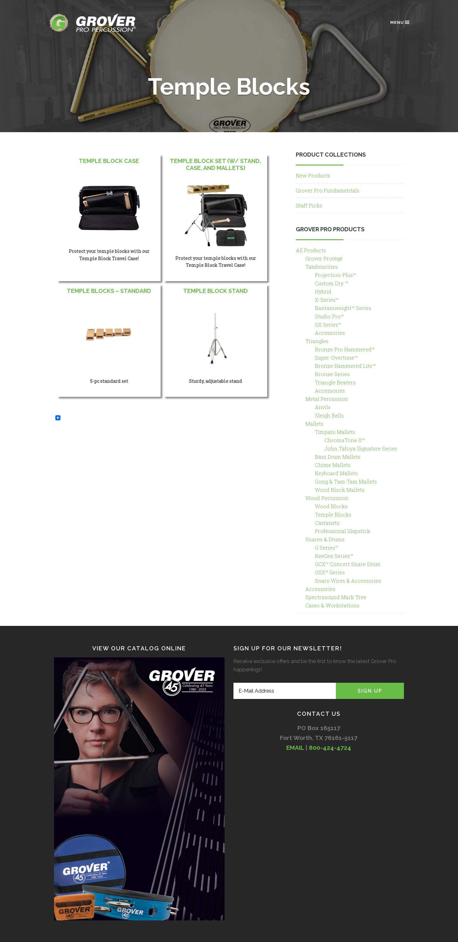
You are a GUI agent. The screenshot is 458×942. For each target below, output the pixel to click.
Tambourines (321, 266)
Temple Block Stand (215, 291)
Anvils (322, 407)
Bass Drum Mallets (337, 456)
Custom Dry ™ (331, 283)
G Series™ (326, 547)
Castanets (327, 522)
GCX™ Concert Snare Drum (347, 564)
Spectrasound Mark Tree (335, 597)
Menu (400, 22)
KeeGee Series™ (334, 555)
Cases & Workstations (332, 605)
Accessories (330, 332)
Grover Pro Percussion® (103, 23)
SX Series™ (328, 324)
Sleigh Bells (329, 415)
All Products (311, 250)
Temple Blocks (333, 514)
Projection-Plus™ (335, 275)
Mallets (314, 423)
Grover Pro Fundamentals (327, 190)
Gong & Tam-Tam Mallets (346, 481)
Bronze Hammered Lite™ (345, 366)
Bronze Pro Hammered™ (345, 349)
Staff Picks (309, 205)
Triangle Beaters (335, 382)
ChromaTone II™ (344, 440)
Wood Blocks (331, 506)
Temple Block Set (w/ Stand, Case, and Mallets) (215, 164)
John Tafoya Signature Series (360, 448)
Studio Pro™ (329, 316)
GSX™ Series (330, 572)
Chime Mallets (332, 465)
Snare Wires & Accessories (348, 580)
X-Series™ (327, 299)
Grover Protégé (324, 258)
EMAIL (295, 747)
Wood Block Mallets (339, 489)
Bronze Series (332, 374)
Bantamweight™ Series (343, 308)
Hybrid (323, 291)
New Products (313, 175)
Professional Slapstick (342, 531)
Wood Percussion (327, 498)
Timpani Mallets (335, 432)
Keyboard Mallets (336, 473)
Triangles (317, 341)
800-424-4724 (330, 747)
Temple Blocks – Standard (109, 291)
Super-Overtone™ (336, 357)
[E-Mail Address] (284, 691)
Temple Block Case (109, 161)
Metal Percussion (326, 399)
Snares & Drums (324, 539)
